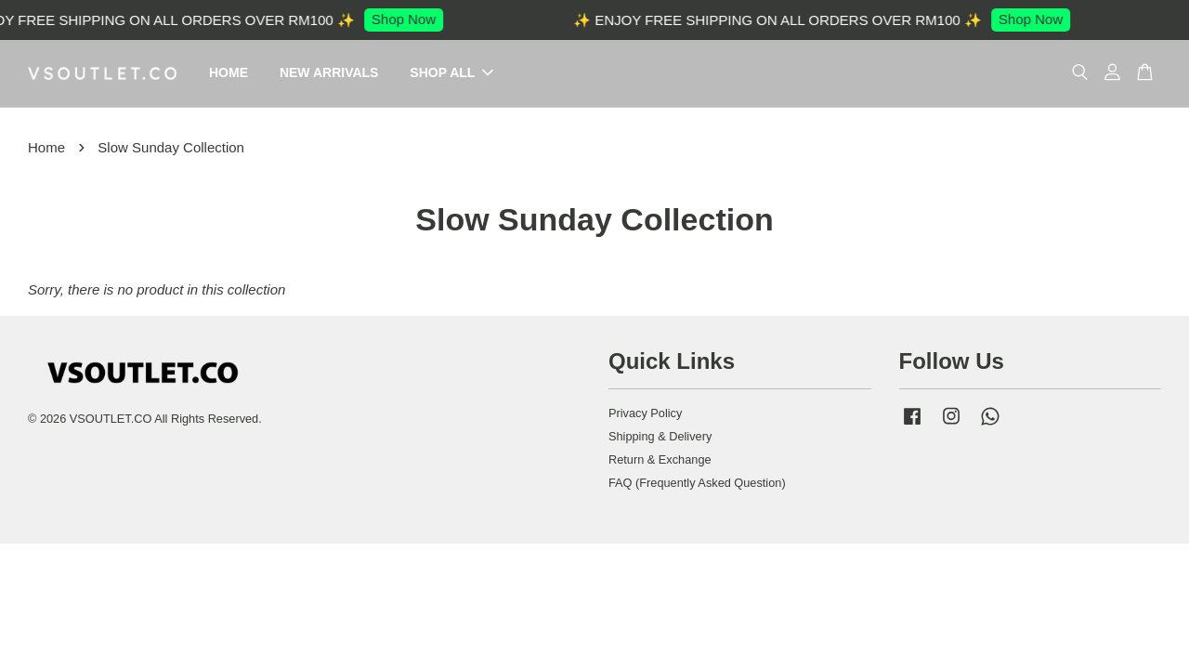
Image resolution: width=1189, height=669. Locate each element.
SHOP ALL (451, 73)
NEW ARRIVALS (329, 73)
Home (46, 148)
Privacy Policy (645, 414)
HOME (228, 73)
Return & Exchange (660, 460)
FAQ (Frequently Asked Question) (697, 484)
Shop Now (413, 19)
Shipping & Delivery (660, 437)
